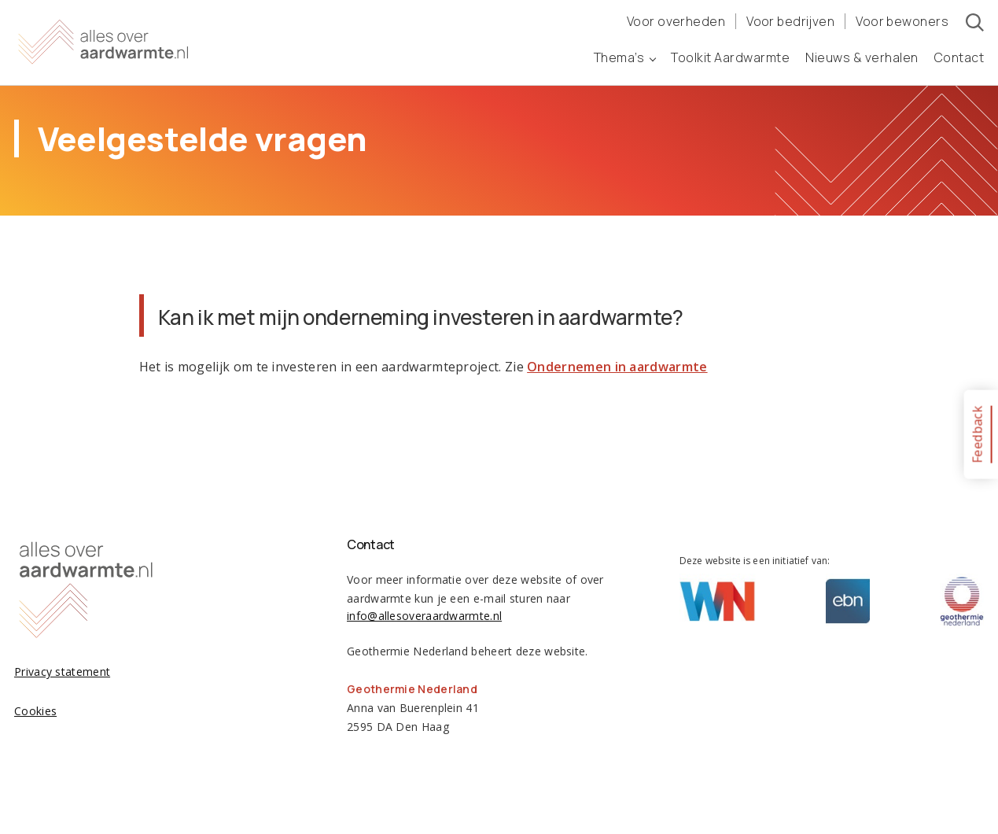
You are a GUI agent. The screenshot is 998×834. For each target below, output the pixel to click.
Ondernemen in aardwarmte (617, 366)
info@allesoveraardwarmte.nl (424, 615)
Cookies (35, 710)
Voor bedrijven (790, 21)
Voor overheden (676, 21)
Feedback (976, 434)
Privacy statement (62, 671)
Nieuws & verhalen (862, 57)
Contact (959, 57)
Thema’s (625, 57)
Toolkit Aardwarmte (730, 57)
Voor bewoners (902, 21)
